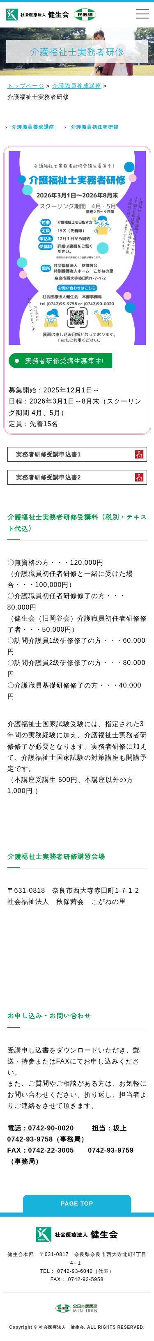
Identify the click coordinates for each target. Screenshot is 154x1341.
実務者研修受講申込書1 (48, 454)
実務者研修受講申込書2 (48, 477)
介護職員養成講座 (32, 126)
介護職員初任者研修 (95, 126)
